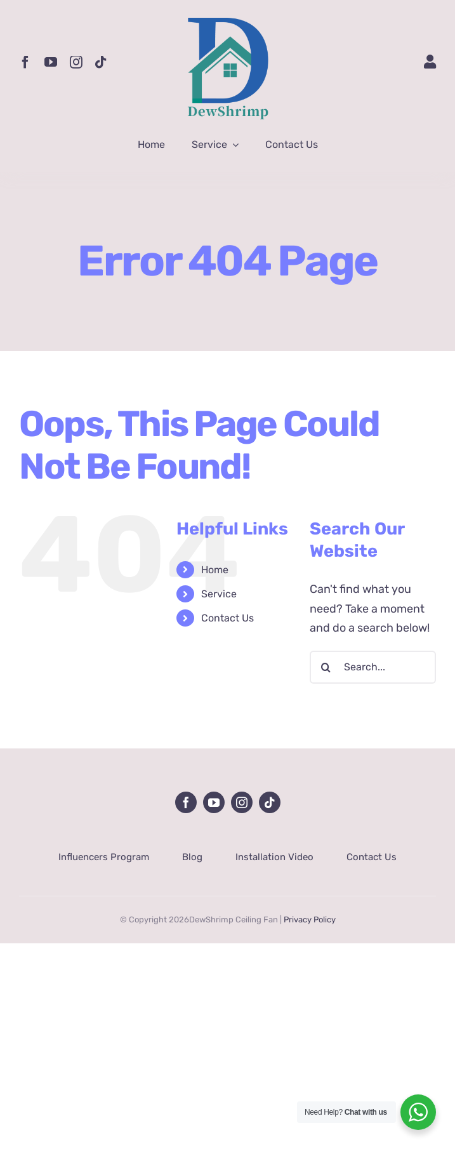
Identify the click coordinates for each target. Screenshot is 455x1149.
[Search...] (373, 667)
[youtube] (50, 62)
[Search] (326, 667)
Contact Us (227, 618)
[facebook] (25, 62)
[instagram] (76, 62)
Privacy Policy (310, 919)
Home (214, 570)
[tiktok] (101, 62)
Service (219, 594)
